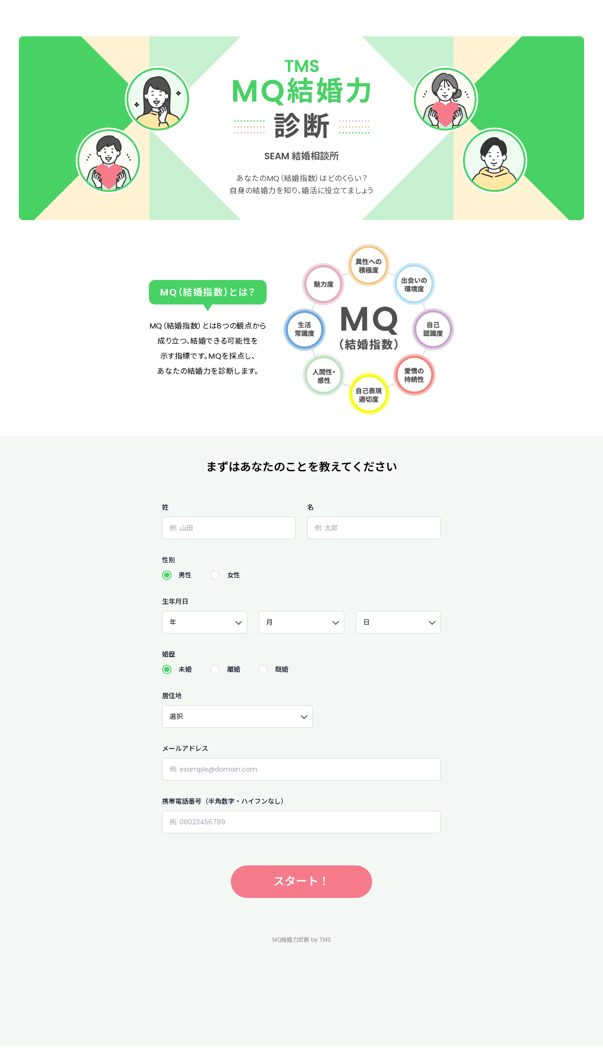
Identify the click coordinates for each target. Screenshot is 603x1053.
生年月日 (175, 601)
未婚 (185, 669)
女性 (233, 575)
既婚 (281, 669)
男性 (185, 575)
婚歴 (168, 654)
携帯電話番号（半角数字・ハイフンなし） (224, 801)
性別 (168, 560)
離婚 (233, 669)
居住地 (172, 695)
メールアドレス (185, 748)
